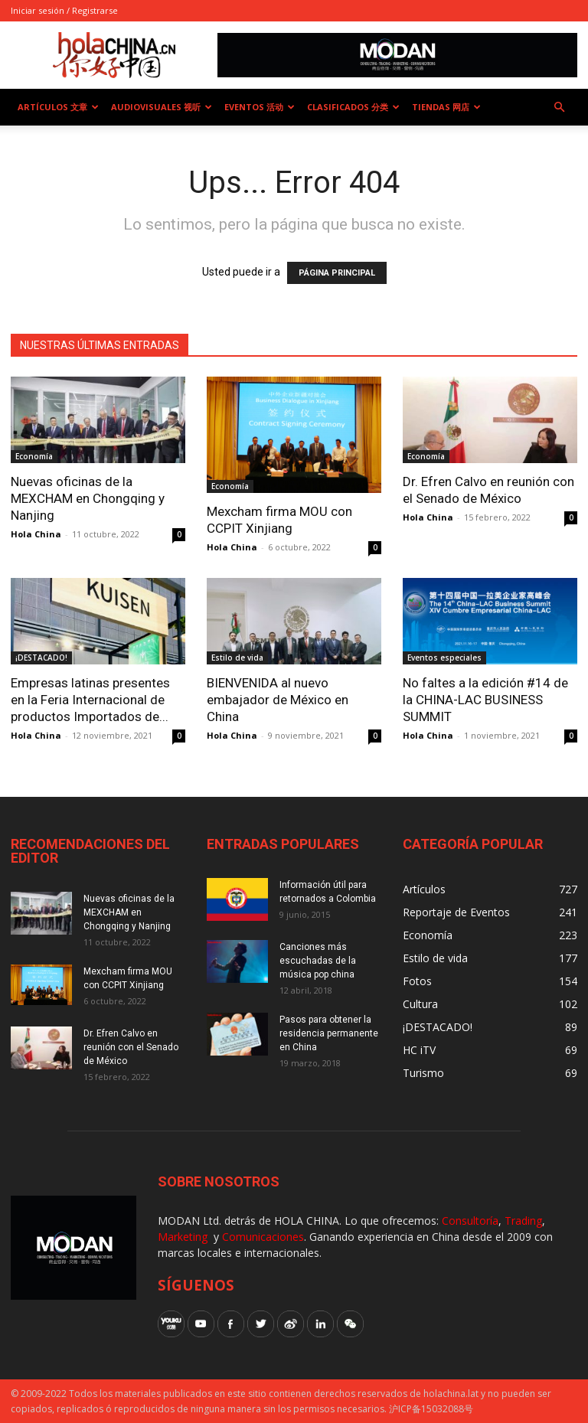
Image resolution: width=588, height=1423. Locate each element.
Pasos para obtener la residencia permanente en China (328, 1033)
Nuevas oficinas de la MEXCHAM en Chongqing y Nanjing (88, 498)
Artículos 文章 (58, 107)
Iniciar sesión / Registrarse (64, 10)
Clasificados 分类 (353, 107)
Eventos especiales (444, 657)
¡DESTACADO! (41, 657)
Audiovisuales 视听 (161, 107)
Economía (34, 456)
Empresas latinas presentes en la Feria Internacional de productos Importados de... (90, 699)
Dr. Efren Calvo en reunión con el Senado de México (130, 1047)
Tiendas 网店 (446, 107)
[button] (559, 107)
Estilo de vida (237, 657)
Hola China (36, 534)
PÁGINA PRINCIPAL (337, 273)
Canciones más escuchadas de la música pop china (317, 961)
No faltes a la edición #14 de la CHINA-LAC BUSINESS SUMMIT (485, 699)
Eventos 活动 (259, 107)
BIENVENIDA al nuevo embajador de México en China (277, 699)
